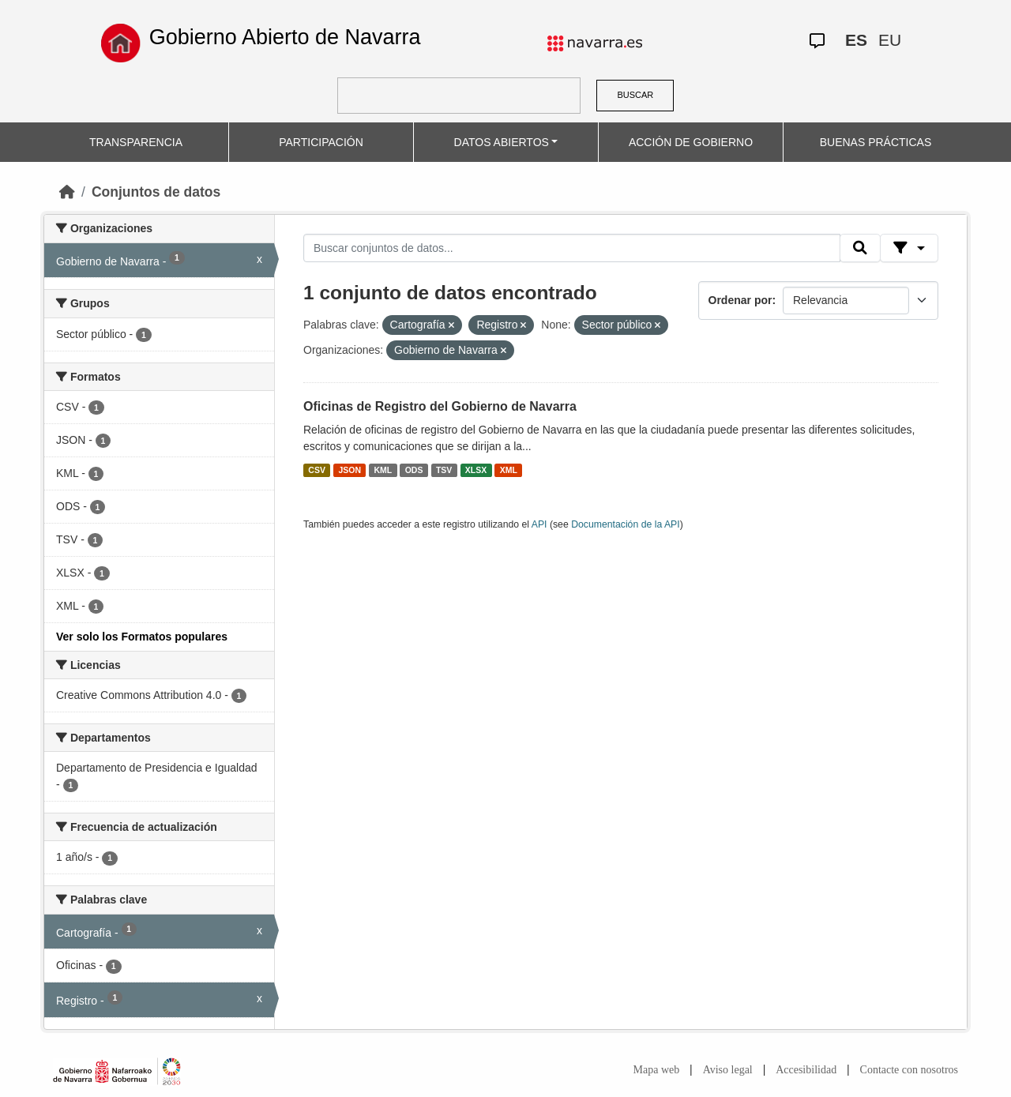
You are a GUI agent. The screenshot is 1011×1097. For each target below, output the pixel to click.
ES (856, 40)
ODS (414, 470)
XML (508, 470)
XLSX (476, 470)
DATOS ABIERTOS (501, 142)
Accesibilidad (806, 1070)
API (539, 524)
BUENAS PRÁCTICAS (876, 142)
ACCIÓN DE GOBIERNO (691, 142)
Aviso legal (728, 1070)
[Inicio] (67, 192)
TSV (444, 470)
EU (889, 40)
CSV (316, 470)
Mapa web (656, 1070)
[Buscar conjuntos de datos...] (571, 248)
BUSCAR (635, 95)
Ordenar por (740, 300)
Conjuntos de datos (156, 192)
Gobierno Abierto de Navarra (285, 37)
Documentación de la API (625, 524)
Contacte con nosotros (909, 1070)
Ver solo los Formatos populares (141, 636)
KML (383, 470)
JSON (349, 470)
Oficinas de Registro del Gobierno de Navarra (440, 406)
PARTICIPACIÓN (321, 142)
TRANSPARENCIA (135, 142)
